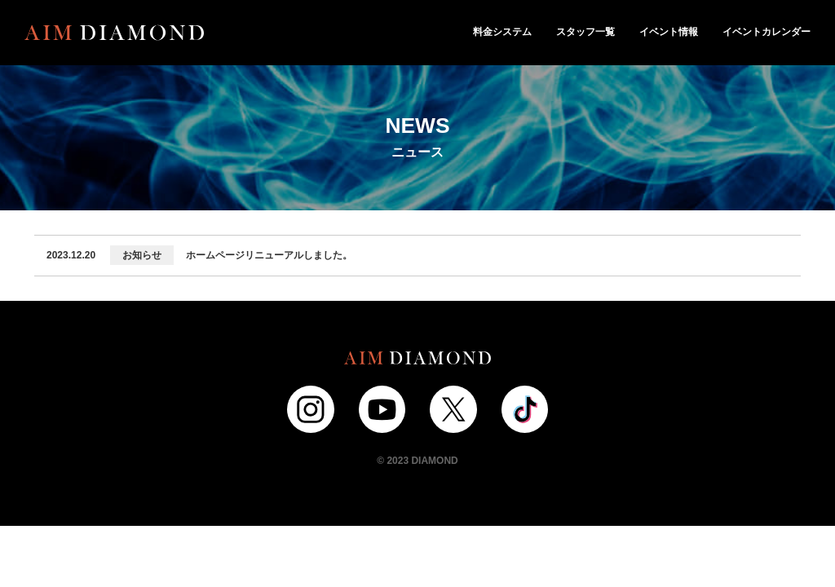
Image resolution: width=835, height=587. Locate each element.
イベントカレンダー (766, 32)
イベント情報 (668, 32)
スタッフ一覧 (585, 32)
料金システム (502, 32)
